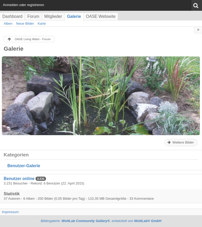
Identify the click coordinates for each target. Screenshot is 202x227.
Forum (33, 16)
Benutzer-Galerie (23, 165)
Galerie (74, 16)
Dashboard (12, 16)
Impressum (10, 212)
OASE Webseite (100, 16)
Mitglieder (53, 16)
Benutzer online (19, 178)
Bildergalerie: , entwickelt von (101, 221)
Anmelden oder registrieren (23, 5)
